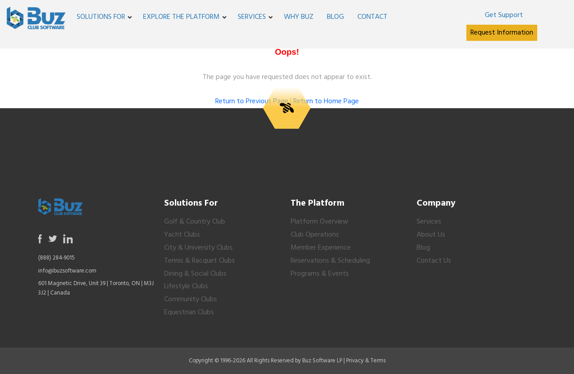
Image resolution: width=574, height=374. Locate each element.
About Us (431, 235)
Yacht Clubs (182, 235)
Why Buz (298, 17)
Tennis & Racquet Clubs (199, 261)
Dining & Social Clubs (195, 274)
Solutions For (101, 17)
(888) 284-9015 (56, 258)
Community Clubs (190, 299)
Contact (372, 17)
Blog (335, 17)
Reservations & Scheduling (330, 261)
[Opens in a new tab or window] (503, 15)
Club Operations (315, 235)
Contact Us (434, 261)
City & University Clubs (198, 248)
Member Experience (321, 248)
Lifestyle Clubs (186, 286)
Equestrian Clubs (189, 312)
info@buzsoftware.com (67, 271)
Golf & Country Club (194, 222)
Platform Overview (319, 222)
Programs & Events (320, 274)
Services (252, 17)
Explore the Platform (181, 17)
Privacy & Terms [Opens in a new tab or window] (366, 360)
